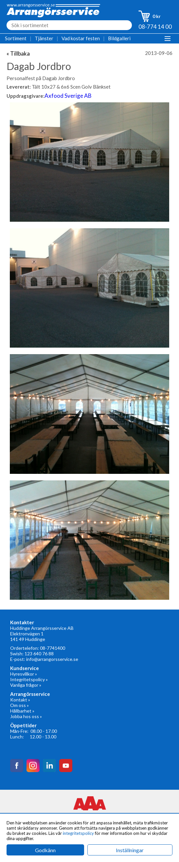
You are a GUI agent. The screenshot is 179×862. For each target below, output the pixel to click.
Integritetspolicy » (29, 679)
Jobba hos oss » (26, 716)
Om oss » (19, 705)
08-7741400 (52, 648)
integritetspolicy (78, 833)
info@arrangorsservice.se (52, 659)
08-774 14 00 (155, 26)
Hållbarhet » (22, 711)
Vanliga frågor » (25, 685)
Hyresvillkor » (23, 674)
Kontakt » (20, 699)
